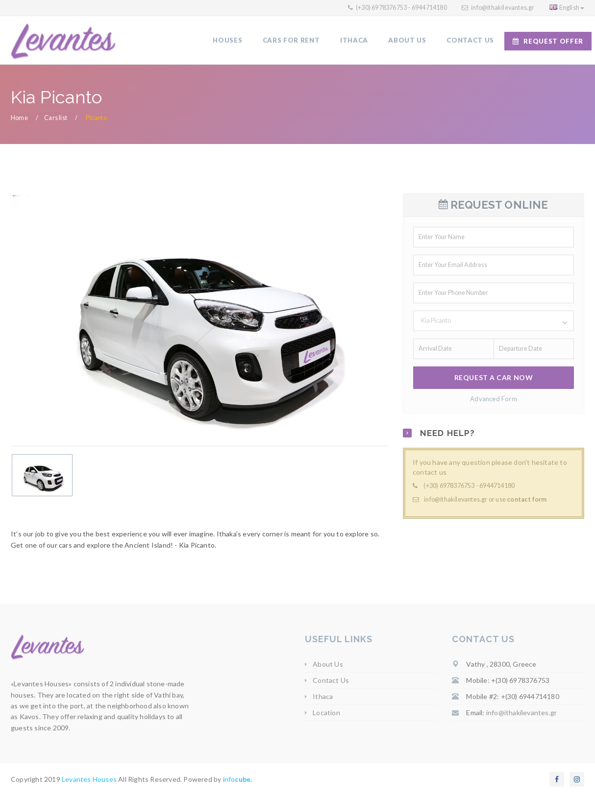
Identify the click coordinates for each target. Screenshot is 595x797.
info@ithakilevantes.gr (502, 7)
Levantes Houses (89, 780)
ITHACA (356, 41)
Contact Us (331, 681)
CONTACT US (471, 41)
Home (19, 118)
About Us (328, 665)
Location (326, 713)
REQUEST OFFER (548, 41)
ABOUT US (408, 41)
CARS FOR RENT (293, 41)
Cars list (55, 118)
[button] (494, 322)
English (566, 7)
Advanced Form (493, 400)
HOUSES (231, 41)
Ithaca (323, 698)
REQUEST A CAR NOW (493, 379)
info (237, 780)
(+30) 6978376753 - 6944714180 (401, 7)
